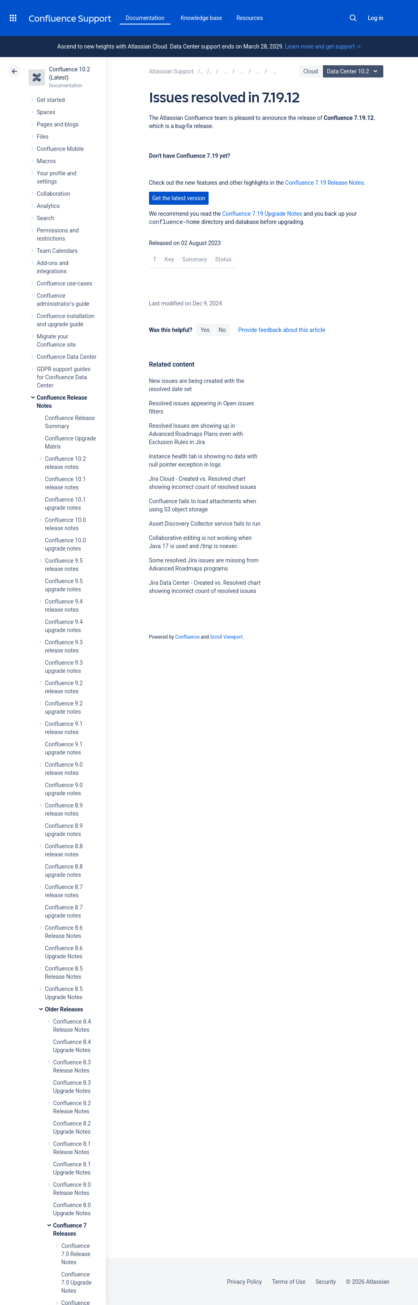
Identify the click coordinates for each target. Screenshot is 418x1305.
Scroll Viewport (226, 637)
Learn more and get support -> (322, 46)
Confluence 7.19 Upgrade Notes (262, 213)
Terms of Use (288, 1281)
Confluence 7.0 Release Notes (75, 1254)
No (222, 330)
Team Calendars (57, 251)
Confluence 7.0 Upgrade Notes (76, 1282)
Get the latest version (178, 198)
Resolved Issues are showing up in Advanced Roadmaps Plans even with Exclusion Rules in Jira (196, 433)
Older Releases (64, 1009)
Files (43, 136)
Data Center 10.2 (354, 71)
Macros (46, 161)
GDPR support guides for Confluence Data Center (64, 377)
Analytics (48, 206)
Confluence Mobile (60, 149)
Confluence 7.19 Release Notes (324, 182)
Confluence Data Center (66, 357)
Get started (51, 100)
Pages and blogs (57, 124)
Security (326, 1281)
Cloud (310, 71)
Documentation (145, 18)
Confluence (187, 637)
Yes (204, 330)
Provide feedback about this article (281, 330)
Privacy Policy (244, 1281)
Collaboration (53, 193)
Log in (375, 18)
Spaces (46, 112)
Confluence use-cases (64, 283)
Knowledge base (201, 18)
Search (353, 17)
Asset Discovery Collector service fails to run (204, 523)
